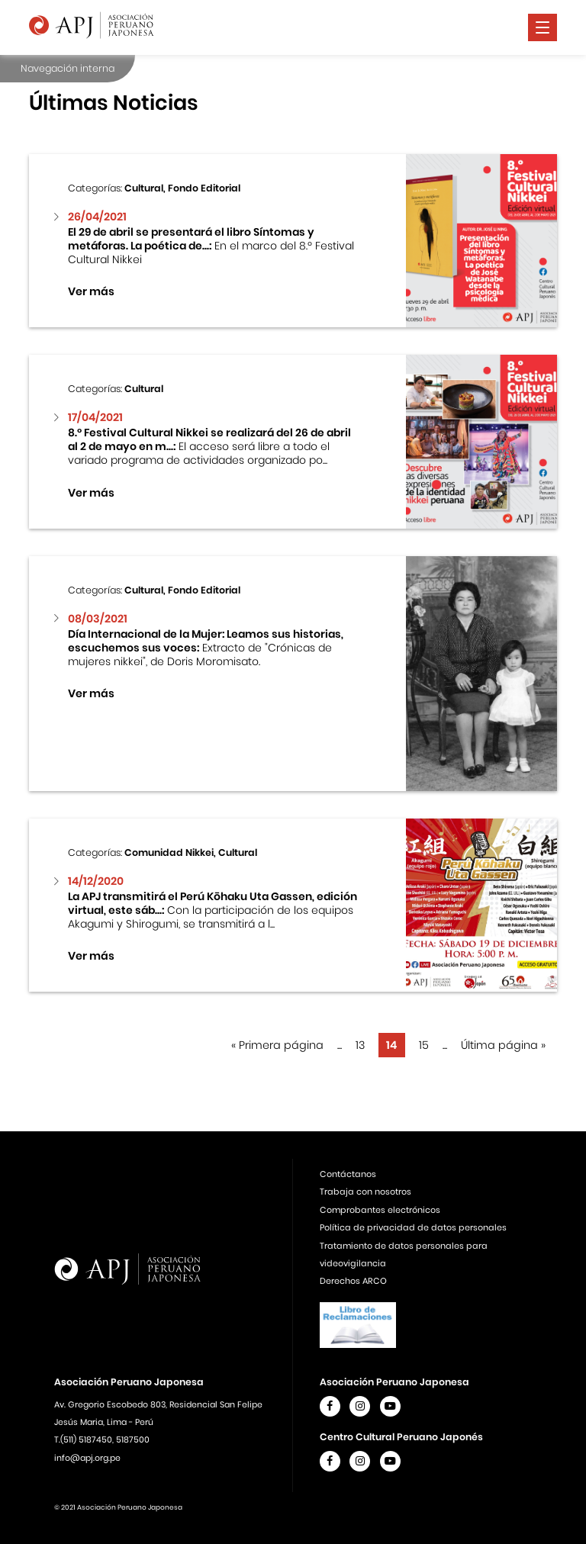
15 (424, 1045)
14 (391, 1045)
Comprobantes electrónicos (380, 1210)
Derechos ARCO (353, 1281)
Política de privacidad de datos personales (413, 1227)
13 (360, 1045)
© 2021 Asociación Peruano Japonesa (118, 1507)
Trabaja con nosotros (365, 1191)
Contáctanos (348, 1174)
